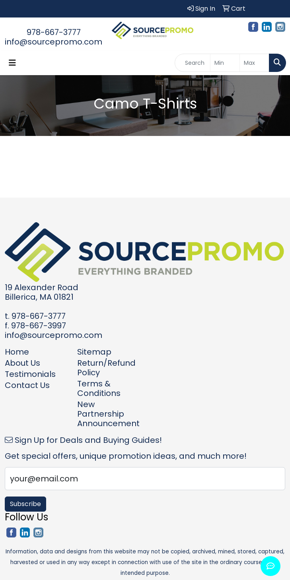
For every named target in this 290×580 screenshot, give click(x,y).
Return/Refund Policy (106, 367)
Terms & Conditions (99, 388)
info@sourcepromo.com (53, 41)
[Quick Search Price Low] (225, 63)
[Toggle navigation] (12, 62)
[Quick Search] (192, 63)
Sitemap (94, 351)
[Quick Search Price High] (254, 63)
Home (17, 351)
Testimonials (30, 374)
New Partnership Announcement (108, 414)
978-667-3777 (54, 32)
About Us (22, 363)
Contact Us (27, 385)
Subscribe (25, 503)
